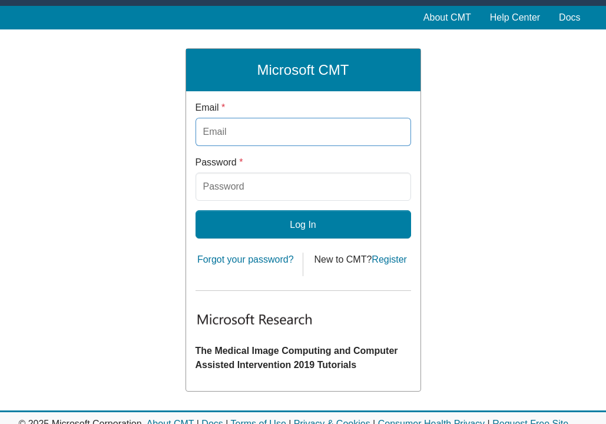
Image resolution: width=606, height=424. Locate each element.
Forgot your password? (245, 259)
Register (389, 259)
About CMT (447, 17)
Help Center (515, 17)
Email (211, 107)
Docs (569, 17)
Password (219, 162)
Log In (303, 225)
